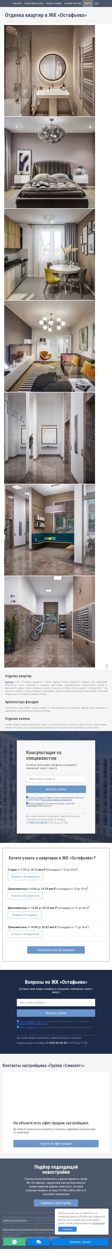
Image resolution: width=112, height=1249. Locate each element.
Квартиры (9, 682)
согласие (39, 797)
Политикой (99, 1223)
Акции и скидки (54, 3)
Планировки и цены (33, 3)
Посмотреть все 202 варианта (56, 950)
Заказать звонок (56, 789)
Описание (17, 3)
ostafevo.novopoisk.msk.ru (15, 1220)
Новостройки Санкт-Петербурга (18, 1229)
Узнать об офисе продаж (56, 1143)
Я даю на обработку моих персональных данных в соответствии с (55, 798)
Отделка (88, 3)
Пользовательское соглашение (17, 1237)
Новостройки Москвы (44, 1229)
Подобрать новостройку (56, 1203)
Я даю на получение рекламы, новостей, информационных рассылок (50, 804)
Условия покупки (72, 3)
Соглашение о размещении (46, 1237)
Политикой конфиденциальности (56, 800)
